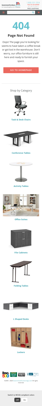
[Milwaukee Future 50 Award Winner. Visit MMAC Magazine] (21, 374)
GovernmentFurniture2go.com (22, 381)
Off (17, 400)
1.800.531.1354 (33, 2)
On (24, 400)
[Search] (33, 12)
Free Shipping (33, 8)
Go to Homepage (21, 70)
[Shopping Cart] (38, 12)
